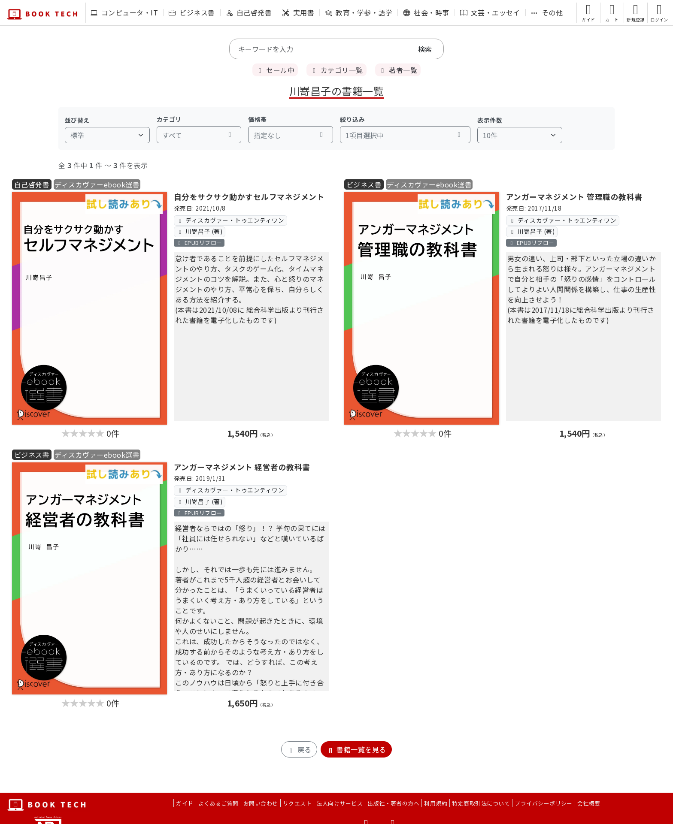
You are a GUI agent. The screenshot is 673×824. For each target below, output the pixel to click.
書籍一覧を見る (356, 749)
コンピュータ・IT (124, 12)
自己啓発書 (249, 12)
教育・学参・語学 (358, 12)
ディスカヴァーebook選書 (97, 184)
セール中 (275, 70)
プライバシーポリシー (544, 803)
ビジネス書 (192, 12)
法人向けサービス (339, 803)
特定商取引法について (481, 803)
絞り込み (352, 119)
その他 (547, 12)
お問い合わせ (260, 803)
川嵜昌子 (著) (199, 231)
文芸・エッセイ (490, 12)
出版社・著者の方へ (393, 803)
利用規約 (435, 803)
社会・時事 (426, 12)
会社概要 (588, 803)
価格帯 (257, 119)
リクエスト (297, 803)
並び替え (77, 120)
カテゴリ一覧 (336, 70)
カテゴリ (169, 119)
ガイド (184, 803)
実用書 (298, 12)
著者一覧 (398, 70)
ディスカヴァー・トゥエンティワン (230, 220)
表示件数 (489, 120)
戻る (299, 749)
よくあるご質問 (218, 803)
